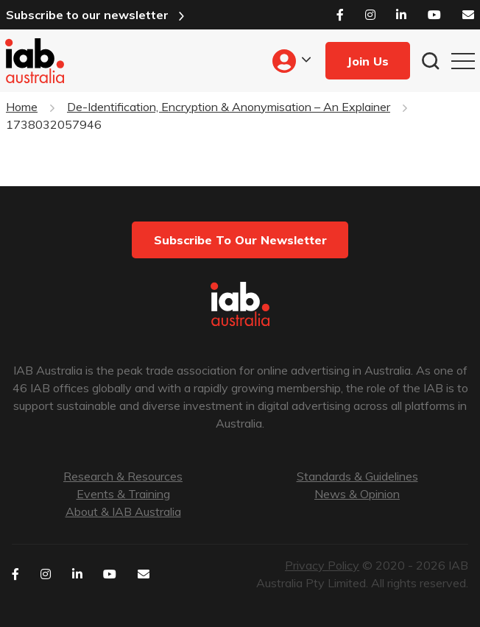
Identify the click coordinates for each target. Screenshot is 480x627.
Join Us (368, 61)
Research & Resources (123, 476)
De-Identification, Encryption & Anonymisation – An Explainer (228, 106)
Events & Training (123, 493)
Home (22, 106)
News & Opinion (357, 493)
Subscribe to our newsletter (87, 14)
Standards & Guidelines (357, 476)
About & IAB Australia (123, 511)
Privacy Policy (322, 565)
